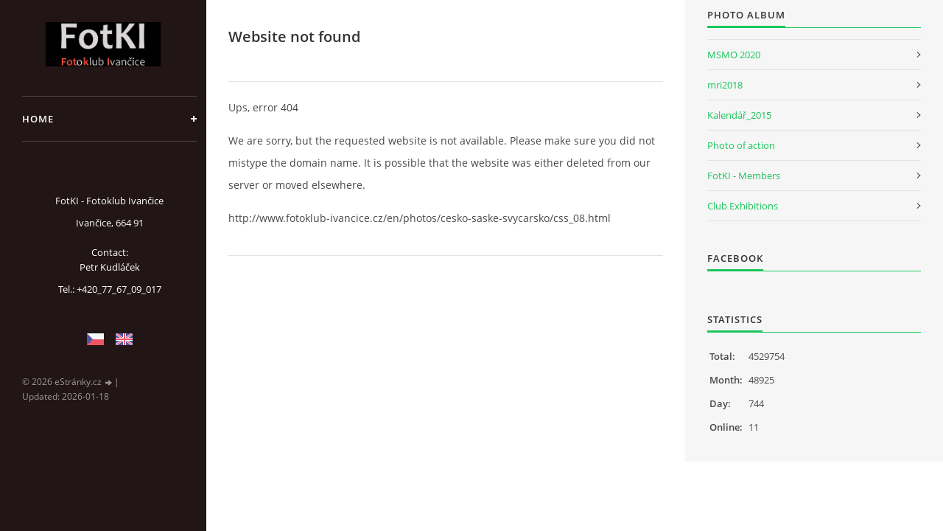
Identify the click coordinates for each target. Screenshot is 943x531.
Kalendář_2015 (739, 115)
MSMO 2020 (733, 54)
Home (38, 118)
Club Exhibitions (742, 205)
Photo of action (741, 145)
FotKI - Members (743, 175)
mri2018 (725, 84)
